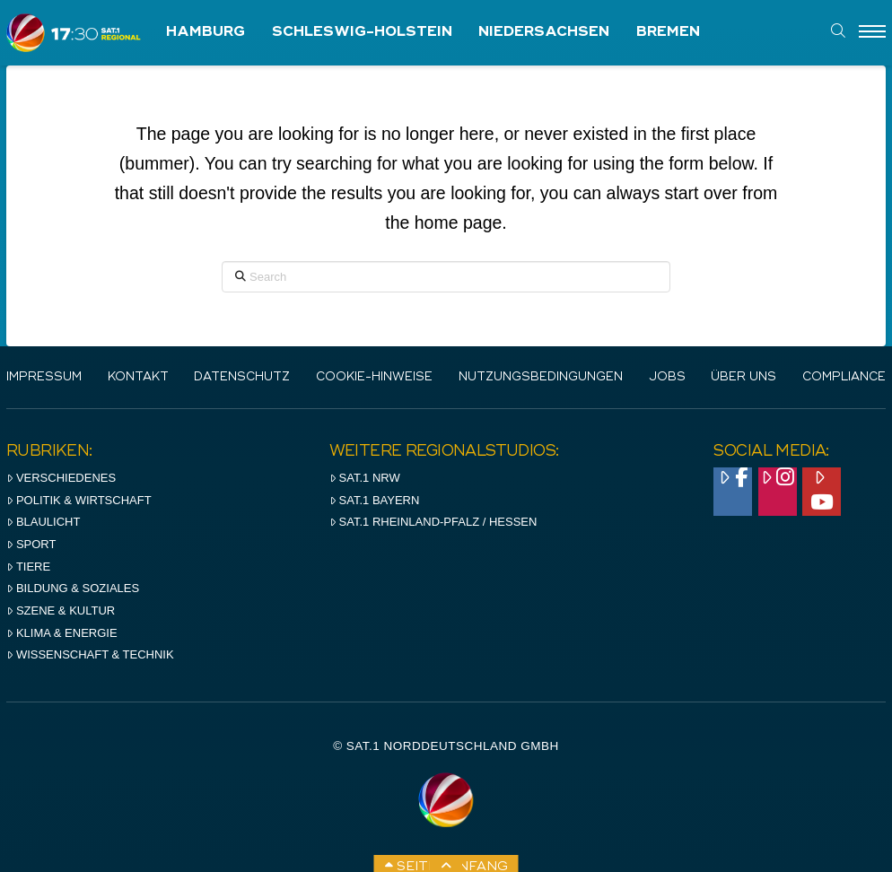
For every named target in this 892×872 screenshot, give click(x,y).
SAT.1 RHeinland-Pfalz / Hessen (433, 521)
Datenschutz (242, 377)
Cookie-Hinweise (374, 377)
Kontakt (138, 377)
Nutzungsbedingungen (541, 377)
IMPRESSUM (44, 377)
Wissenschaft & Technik (90, 654)
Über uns (743, 377)
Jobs (667, 377)
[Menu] (872, 32)
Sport (31, 544)
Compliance (844, 377)
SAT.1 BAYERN (374, 500)
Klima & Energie (62, 633)
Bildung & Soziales (72, 588)
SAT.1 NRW (364, 477)
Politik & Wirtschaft (79, 500)
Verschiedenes (61, 477)
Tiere (28, 566)
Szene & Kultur (60, 610)
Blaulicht (43, 521)
